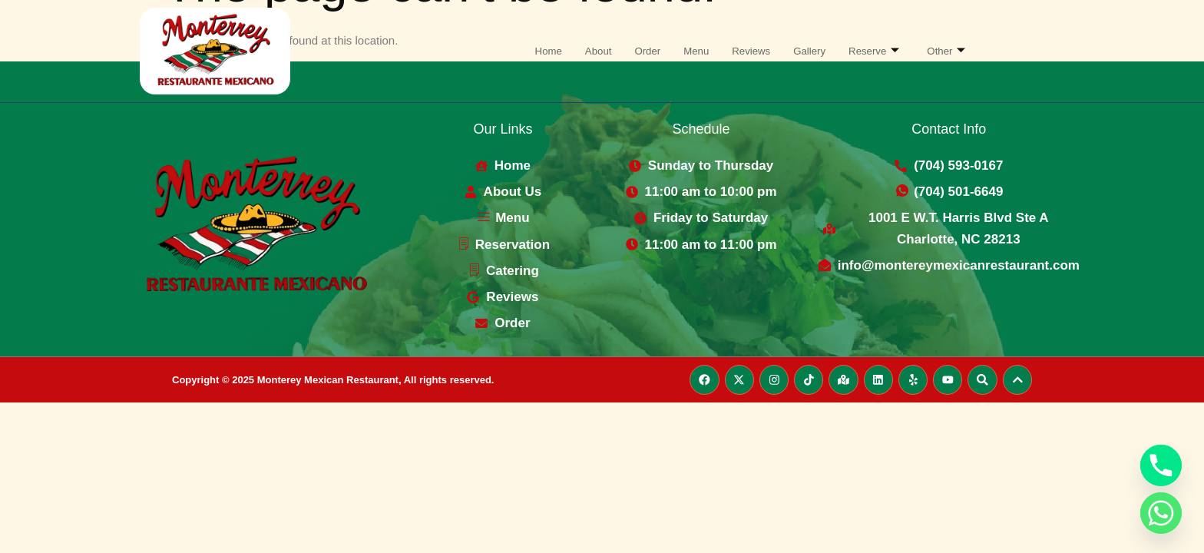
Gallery (814, 51)
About (588, 51)
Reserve (884, 51)
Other (961, 51)
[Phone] (1161, 465)
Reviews (752, 51)
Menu (692, 51)
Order (640, 51)
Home (534, 51)
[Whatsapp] (1161, 513)
